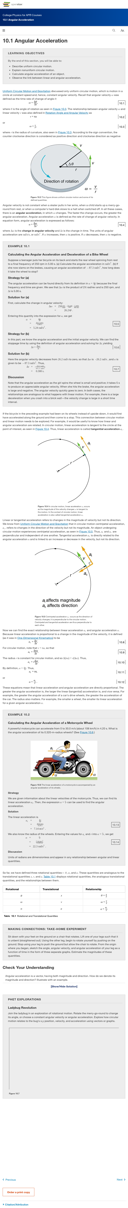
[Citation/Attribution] (64, 1204)
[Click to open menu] (4, 30)
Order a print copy (18, 1192)
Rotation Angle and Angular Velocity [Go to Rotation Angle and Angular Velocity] (67, 112)
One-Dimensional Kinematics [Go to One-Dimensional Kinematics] (35, 637)
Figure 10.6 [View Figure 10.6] (86, 732)
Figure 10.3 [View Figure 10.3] (59, 108)
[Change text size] (122, 30)
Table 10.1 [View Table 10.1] (50, 876)
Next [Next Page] (122, 1179)
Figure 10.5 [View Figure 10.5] (86, 531)
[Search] (114, 30)
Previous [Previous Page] (8, 1179)
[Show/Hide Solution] (64, 986)
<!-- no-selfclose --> (64, 1059)
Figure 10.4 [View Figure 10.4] (42, 428)
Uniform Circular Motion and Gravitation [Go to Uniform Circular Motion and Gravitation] (26, 91)
